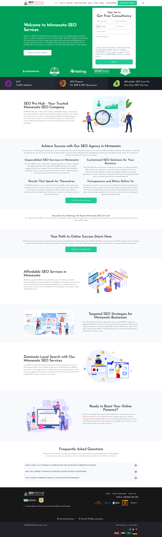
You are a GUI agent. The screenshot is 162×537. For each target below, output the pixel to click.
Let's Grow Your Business (81, 200)
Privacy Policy (133, 525)
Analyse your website (127, 3)
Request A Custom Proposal (37, 52)
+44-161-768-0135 (110, 3)
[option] (31, 71)
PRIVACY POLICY (113, 50)
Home (56, 3)
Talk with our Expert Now (81, 249)
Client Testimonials (80, 3)
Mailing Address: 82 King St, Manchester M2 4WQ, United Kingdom (48, 506)
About (90, 3)
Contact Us (132, 494)
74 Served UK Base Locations (92, 519)
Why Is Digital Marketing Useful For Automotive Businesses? (54, 478)
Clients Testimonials (119, 494)
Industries (69, 3)
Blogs (102, 3)
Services (62, 3)
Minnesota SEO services (92, 416)
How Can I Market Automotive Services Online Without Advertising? (58, 471)
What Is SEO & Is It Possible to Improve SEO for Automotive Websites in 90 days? (62, 465)
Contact (96, 3)
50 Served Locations (66, 519)
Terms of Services (121, 525)
